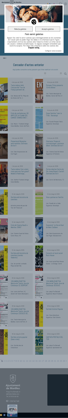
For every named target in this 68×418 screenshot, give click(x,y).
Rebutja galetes (20, 29)
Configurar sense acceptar (53, 51)
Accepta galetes (48, 29)
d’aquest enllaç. (34, 47)
